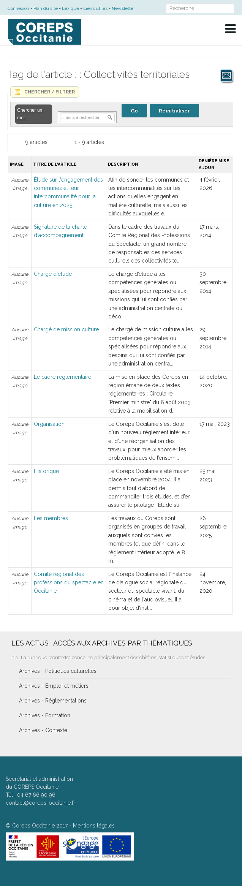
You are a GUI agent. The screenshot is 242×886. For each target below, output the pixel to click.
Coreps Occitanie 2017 (40, 826)
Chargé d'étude (53, 274)
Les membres (51, 518)
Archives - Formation (44, 715)
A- (230, 50)
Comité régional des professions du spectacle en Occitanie (69, 582)
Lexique (70, 8)
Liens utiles (95, 8)
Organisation (49, 424)
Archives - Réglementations (53, 701)
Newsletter (123, 8)
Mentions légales (94, 826)
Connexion (18, 8)
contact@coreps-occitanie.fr (40, 803)
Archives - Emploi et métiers (54, 686)
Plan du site (45, 8)
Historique (46, 471)
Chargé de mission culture (66, 329)
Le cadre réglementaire (62, 377)
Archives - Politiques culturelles (57, 671)
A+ (213, 50)
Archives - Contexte (43, 730)
